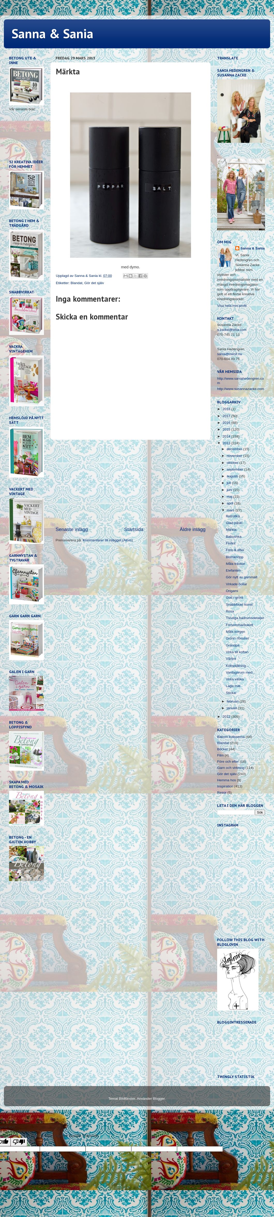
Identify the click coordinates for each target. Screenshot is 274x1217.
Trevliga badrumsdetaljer (245, 618)
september (235, 469)
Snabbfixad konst (239, 604)
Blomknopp (234, 557)
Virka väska (235, 679)
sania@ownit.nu (229, 354)
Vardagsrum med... (240, 672)
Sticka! (231, 693)
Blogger (159, 1099)
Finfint (230, 543)
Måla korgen (235, 632)
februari (233, 701)
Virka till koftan (237, 652)
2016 (227, 423)
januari (232, 708)
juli (229, 483)
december (235, 449)
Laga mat (233, 686)
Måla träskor (235, 564)
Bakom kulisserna (231, 737)
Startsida (133, 529)
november (235, 456)
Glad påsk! (234, 523)
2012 (227, 717)
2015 (227, 429)
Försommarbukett (239, 625)
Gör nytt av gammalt (241, 577)
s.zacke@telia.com (232, 330)
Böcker (222, 749)
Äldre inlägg (193, 529)
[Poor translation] (19, 1142)
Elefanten (233, 570)
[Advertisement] (131, 483)
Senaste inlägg (72, 529)
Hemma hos (226, 780)
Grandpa (233, 645)
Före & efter (235, 550)
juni (230, 490)
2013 (227, 443)
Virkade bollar (236, 584)
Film (220, 755)
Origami (232, 591)
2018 (227, 409)
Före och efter (228, 761)
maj (230, 496)
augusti (233, 476)
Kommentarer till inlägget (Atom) (108, 540)
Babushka (233, 537)
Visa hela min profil (232, 306)
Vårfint (231, 659)
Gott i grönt (234, 597)
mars (231, 510)
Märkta (231, 530)
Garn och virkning (231, 768)
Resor (221, 792)
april (230, 503)
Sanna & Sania (52, 33)
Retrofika (233, 516)
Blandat (76, 283)
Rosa (230, 611)
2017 (227, 416)
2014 (227, 436)
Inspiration (225, 786)
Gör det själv (94, 283)
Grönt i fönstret (237, 638)
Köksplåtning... (237, 666)
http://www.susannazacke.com (240, 389)
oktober (233, 463)
